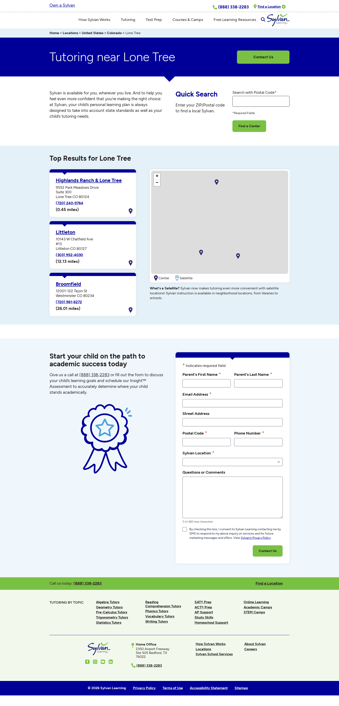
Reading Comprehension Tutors (163, 608)
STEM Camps (254, 617)
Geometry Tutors (109, 611)
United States (92, 37)
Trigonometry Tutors (112, 622)
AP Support (204, 617)
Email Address (196, 398)
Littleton (65, 237)
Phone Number (249, 437)
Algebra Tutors (107, 606)
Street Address (195, 418)
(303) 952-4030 (69, 259)
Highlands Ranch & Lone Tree (89, 185)
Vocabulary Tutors (159, 621)
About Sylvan (255, 648)
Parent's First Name (201, 378)
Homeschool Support (211, 627)
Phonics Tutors (156, 615)
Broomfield (68, 288)
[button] (238, 260)
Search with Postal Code (254, 97)
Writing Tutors (156, 626)
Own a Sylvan (62, 5)
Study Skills (204, 622)
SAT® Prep (203, 606)
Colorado (114, 37)
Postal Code (194, 437)
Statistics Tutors (108, 627)
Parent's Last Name (253, 378)
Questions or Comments (203, 476)
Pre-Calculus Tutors (111, 617)
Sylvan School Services (214, 659)
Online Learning (256, 606)
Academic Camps (258, 611)
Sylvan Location (198, 457)
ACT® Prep (203, 611)
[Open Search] (285, 22)
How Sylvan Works (210, 648)
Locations (70, 37)
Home (54, 37)
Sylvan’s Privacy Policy (256, 542)
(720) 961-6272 (69, 306)
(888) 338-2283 (88, 587)
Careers (250, 653)
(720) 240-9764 (69, 207)
